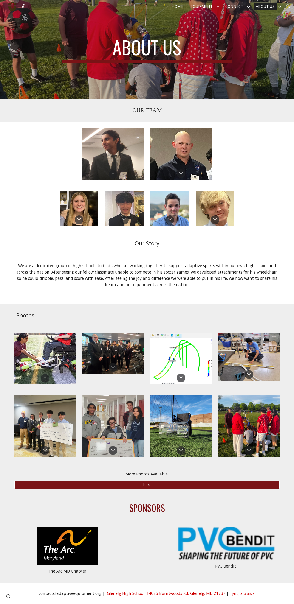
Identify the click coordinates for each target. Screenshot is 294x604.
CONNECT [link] (234, 6)
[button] (288, 6)
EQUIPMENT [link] (202, 6)
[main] (147, 49)
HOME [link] (177, 6)
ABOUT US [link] (265, 6)
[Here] (147, 484)
